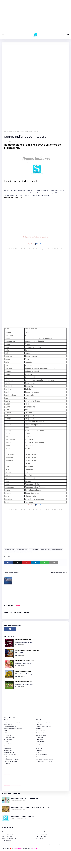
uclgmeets (39, 748)
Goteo (5, 746)
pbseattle (39, 750)
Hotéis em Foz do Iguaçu (11, 759)
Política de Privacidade (9, 838)
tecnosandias (8, 748)
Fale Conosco (50, 845)
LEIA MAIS (22, 644)
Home (34, 845)
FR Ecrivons (7, 735)
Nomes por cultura (41, 836)
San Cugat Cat (8, 739)
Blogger (38, 728)
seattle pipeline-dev (10, 754)
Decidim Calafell (41, 741)
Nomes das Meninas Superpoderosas (24, 798)
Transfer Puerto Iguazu (10, 726)
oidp (37, 752)
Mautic (38, 746)
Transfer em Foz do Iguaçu (44, 761)
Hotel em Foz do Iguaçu (43, 722)
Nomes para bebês (57, 549)
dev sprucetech (40, 744)
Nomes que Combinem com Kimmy (24, 816)
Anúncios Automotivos (43, 757)
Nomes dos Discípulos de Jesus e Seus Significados (30, 807)
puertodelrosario (9, 752)
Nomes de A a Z (40, 832)
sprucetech (7, 744)
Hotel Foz (39, 724)
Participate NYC (40, 730)
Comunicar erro (6, 840)
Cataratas (7, 763)
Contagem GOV (40, 733)
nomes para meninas (11, 552)
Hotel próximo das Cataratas (12, 722)
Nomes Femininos (7, 834)
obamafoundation (41, 754)
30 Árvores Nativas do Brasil (23, 671)
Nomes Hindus (34, 549)
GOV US (6, 720)
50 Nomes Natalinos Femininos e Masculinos (27, 650)
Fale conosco (40, 838)
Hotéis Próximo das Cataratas (13, 728)
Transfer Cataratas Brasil (43, 726)
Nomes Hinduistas (22, 549)
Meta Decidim (8, 750)
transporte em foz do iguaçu (44, 759)
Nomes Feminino (17, 131)
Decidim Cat (39, 739)
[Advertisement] (35, 17)
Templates (35, 848)
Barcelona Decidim (9, 737)
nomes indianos (45, 549)
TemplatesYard (17, 848)
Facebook (41, 845)
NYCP (5, 733)
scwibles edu (8, 757)
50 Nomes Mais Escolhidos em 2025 (25, 661)
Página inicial (8, 131)
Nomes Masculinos (42, 834)
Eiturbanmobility (41, 735)
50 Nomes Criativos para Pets (23, 682)
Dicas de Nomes (7, 832)
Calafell (6, 741)
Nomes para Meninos (25, 552)
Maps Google (8, 724)
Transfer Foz (39, 737)
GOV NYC (38, 720)
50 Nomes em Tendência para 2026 (24, 640)
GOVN (5, 730)
